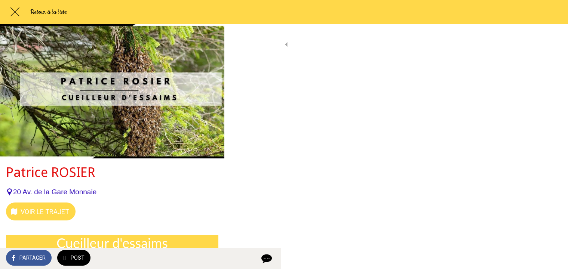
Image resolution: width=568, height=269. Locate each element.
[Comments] (209, 259)
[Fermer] (14, 11)
